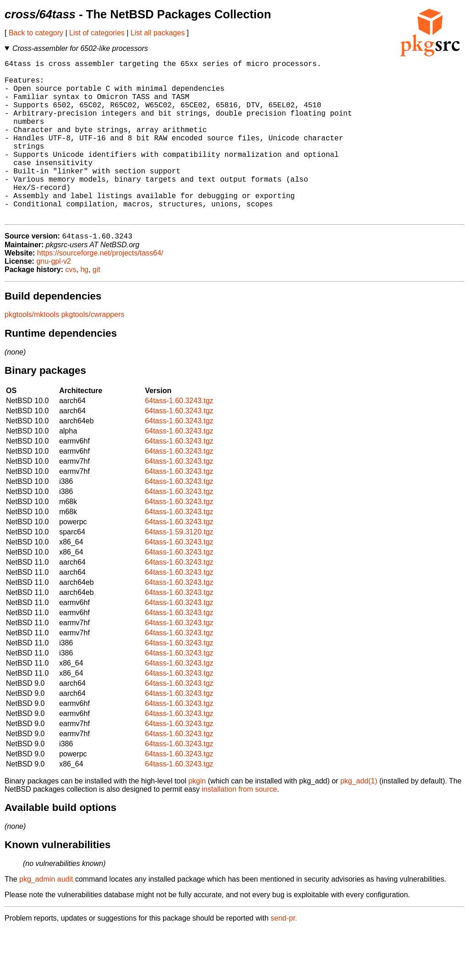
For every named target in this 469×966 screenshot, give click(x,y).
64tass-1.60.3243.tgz (179, 437)
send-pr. (284, 954)
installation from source (239, 825)
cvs (70, 306)
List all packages (158, 33)
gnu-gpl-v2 (53, 297)
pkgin (197, 817)
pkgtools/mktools (32, 351)
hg (84, 306)
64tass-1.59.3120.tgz (179, 568)
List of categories (97, 33)
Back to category (36, 33)
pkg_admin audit (46, 915)
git (96, 306)
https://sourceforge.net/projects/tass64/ (100, 289)
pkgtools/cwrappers (93, 351)
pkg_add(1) (358, 817)
